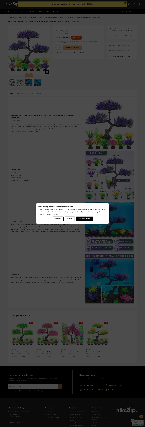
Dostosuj (58, 219)
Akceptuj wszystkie (84, 219)
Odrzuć (69, 219)
